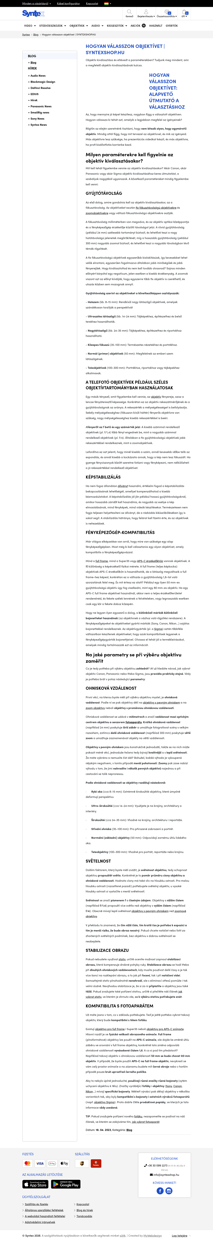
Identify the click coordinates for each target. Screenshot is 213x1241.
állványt (123, 486)
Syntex (26, 34)
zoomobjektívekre (97, 213)
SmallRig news (40, 112)
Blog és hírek (85, 1210)
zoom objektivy (95, 708)
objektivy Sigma (104, 1102)
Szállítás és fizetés (36, 1204)
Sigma (158, 629)
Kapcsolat (92, 3)
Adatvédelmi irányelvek (40, 1222)
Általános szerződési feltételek (44, 1210)
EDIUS (34, 94)
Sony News (37, 118)
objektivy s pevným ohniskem (161, 702)
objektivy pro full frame (110, 1029)
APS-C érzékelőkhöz (150, 561)
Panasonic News (41, 106)
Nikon (89, 1091)
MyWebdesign (152, 1235)
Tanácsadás (84, 1216)
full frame (102, 561)
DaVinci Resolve (41, 88)
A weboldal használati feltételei (45, 1216)
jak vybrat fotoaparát (145, 1122)
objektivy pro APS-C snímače (165, 1029)
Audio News (38, 75)
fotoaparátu (134, 722)
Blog (35, 34)
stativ (122, 959)
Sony (169, 1086)
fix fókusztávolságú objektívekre (156, 208)
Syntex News (39, 125)
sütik (123, 1235)
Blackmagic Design (43, 82)
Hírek (32, 68)
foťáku (138, 1116)
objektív (156, 397)
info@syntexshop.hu (166, 1175)
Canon (177, 1086)
